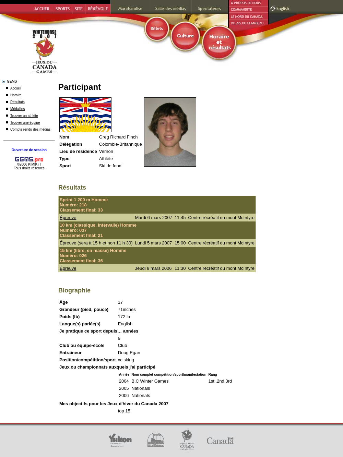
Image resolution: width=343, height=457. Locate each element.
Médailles (17, 109)
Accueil (15, 88)
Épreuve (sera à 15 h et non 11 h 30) (96, 242)
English (283, 7)
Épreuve (68, 217)
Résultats (17, 102)
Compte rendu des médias (30, 129)
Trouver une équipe (25, 122)
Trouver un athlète (24, 116)
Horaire (16, 95)
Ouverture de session (29, 150)
